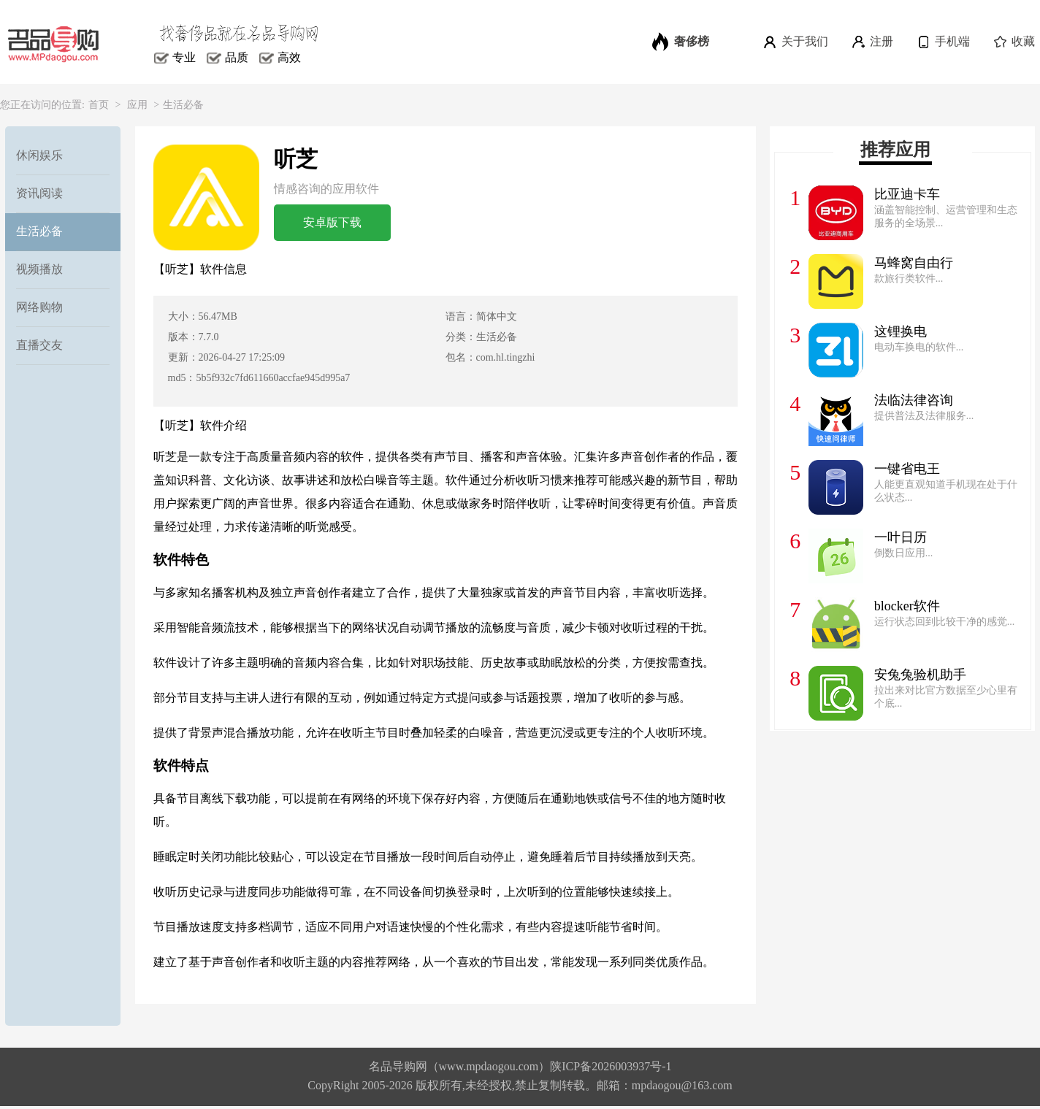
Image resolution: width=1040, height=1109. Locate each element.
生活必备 (183, 104)
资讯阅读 (39, 193)
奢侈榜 (680, 41)
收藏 (1013, 41)
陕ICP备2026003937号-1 (610, 1066)
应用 (137, 104)
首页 (98, 104)
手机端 (942, 41)
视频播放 (39, 269)
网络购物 (39, 307)
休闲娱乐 (39, 155)
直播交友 (39, 345)
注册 (871, 41)
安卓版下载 (332, 222)
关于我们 (795, 41)
